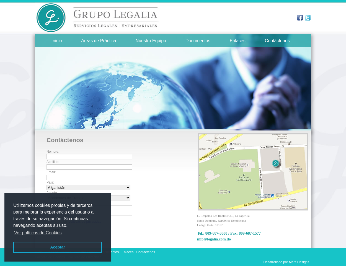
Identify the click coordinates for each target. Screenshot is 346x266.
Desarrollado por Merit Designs (286, 262)
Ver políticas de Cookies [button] (38, 232)
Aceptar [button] (57, 247)
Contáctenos (277, 40)
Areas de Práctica (98, 40)
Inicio (56, 40)
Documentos (197, 40)
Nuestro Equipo (151, 40)
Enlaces (238, 40)
